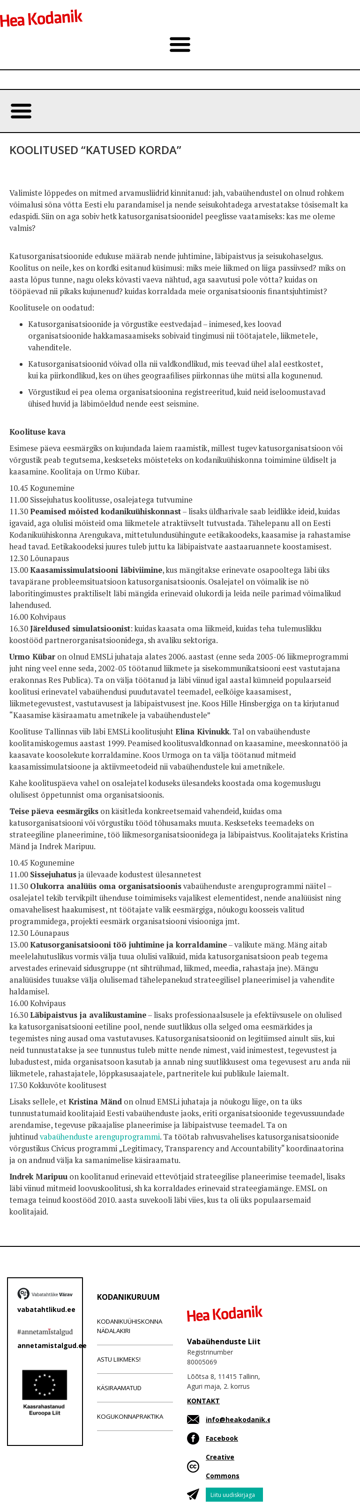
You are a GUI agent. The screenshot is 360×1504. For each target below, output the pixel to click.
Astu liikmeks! (119, 1359)
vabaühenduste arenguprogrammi (100, 1137)
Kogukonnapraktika (130, 1416)
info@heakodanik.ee (241, 1419)
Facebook (222, 1438)
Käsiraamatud (119, 1388)
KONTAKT (203, 1400)
